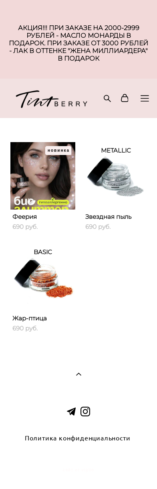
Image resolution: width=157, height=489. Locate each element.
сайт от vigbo (78, 470)
